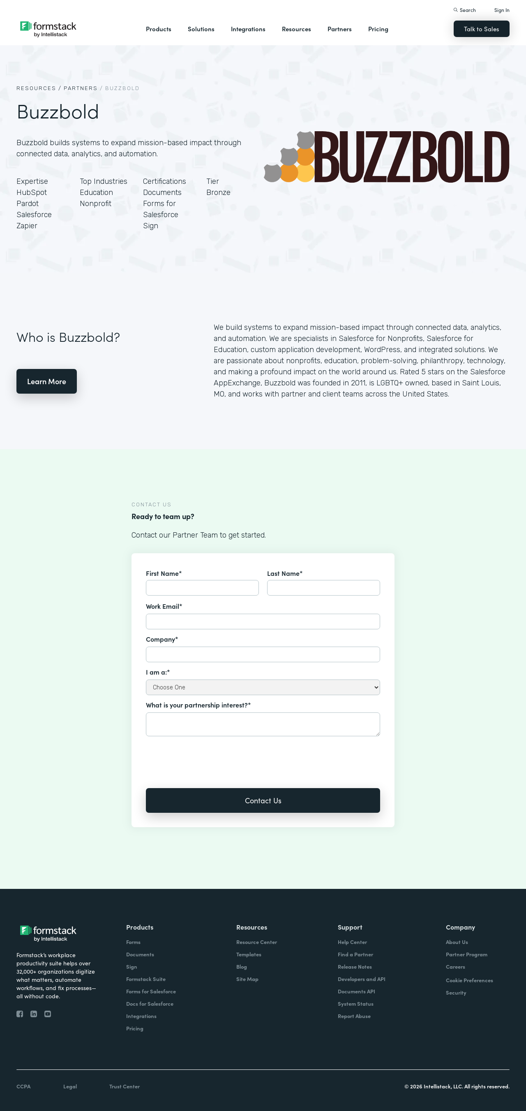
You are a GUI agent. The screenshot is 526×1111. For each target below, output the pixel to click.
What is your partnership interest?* (198, 704)
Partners (340, 28)
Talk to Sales (481, 28)
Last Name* (285, 573)
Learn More (46, 381)
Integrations (248, 28)
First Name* (164, 573)
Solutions (201, 28)
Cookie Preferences (469, 980)
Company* (162, 638)
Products (158, 28)
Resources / (39, 88)
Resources (296, 28)
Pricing (378, 28)
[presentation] (208, 756)
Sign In (502, 9)
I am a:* (158, 671)
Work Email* (164, 605)
